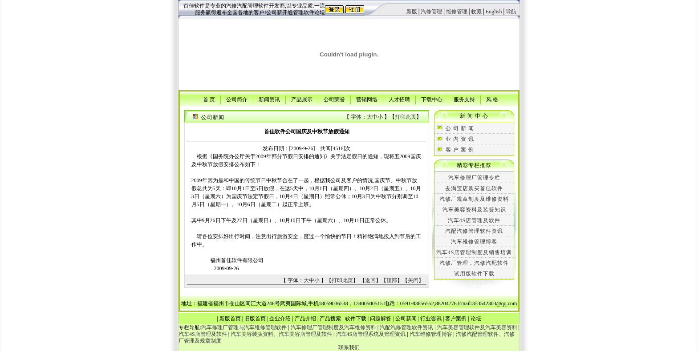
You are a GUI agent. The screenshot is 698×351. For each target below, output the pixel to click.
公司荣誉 (334, 99)
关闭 (413, 280)
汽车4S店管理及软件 (474, 220)
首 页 (209, 99)
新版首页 (230, 318)
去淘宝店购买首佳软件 (474, 188)
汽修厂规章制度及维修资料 (474, 199)
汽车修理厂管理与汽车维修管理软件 (244, 327)
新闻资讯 (269, 99)
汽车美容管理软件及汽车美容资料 (477, 327)
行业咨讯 (431, 318)
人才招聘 (399, 99)
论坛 (476, 318)
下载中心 (431, 99)
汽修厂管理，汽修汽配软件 (474, 263)
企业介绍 (280, 318)
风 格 (492, 99)
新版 (411, 11)
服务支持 (464, 99)
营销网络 (366, 99)
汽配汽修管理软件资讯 (474, 231)
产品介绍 (305, 318)
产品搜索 (330, 318)
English (494, 11)
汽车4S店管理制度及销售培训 (474, 252)
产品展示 (301, 99)
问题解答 (380, 318)
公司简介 (237, 99)
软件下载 (355, 318)
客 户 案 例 (460, 150)
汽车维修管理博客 (474, 242)
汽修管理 (431, 11)
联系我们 (349, 347)
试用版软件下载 (474, 274)
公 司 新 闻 (460, 128)
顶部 (391, 280)
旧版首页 (255, 318)
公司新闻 (406, 318)
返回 (370, 280)
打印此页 (405, 117)
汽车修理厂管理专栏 (474, 178)
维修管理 (456, 11)
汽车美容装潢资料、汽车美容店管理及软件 (281, 334)
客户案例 (456, 318)
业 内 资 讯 (460, 139)
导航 (511, 11)
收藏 (476, 11)
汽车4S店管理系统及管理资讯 (371, 334)
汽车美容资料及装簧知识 (474, 210)
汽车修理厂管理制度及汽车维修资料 (333, 327)
